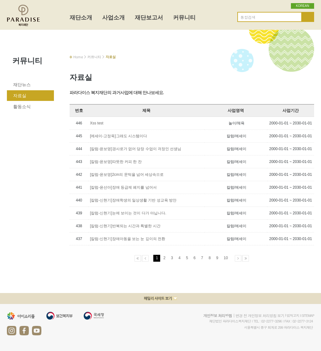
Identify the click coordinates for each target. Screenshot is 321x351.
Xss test (96, 123)
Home (78, 57)
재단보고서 (149, 17)
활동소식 (22, 106)
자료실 (19, 95)
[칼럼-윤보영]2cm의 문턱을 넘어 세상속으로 (127, 174)
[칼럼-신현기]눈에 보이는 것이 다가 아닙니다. (128, 213)
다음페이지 (238, 258)
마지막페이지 (245, 258)
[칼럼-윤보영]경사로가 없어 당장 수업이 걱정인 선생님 (135, 149)
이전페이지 (145, 258)
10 (226, 258)
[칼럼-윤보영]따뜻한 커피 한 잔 (116, 162)
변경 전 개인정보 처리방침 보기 (259, 315)
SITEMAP (308, 315)
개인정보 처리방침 (217, 315)
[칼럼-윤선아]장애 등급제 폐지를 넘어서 (123, 187)
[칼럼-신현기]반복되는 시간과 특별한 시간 (125, 226)
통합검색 (247, 17)
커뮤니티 (184, 17)
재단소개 (81, 17)
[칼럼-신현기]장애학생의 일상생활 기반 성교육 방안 (133, 200)
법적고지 (293, 315)
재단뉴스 (22, 84)
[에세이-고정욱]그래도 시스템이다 (118, 136)
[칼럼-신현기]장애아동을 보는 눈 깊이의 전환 (127, 239)
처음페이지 (137, 258)
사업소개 (113, 17)
